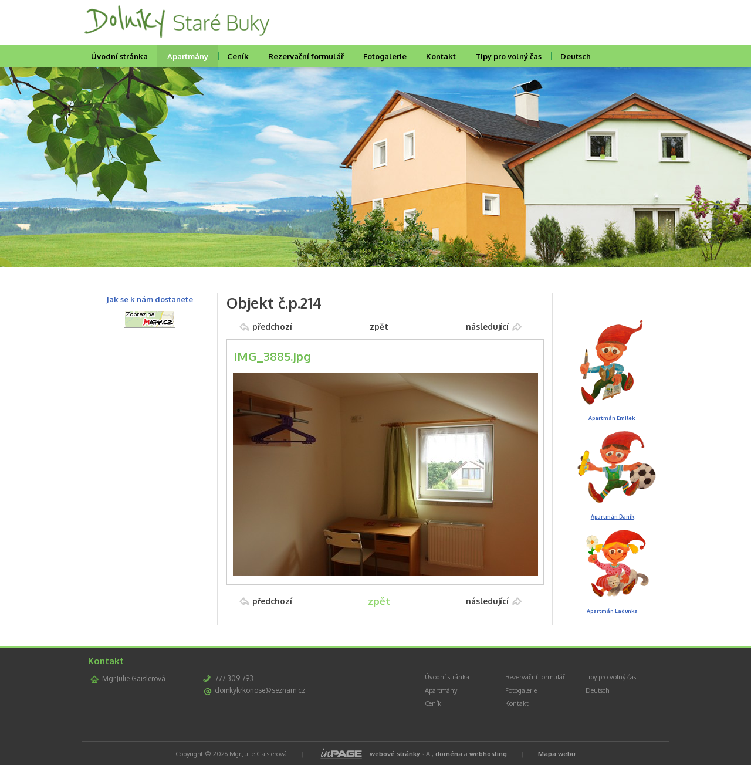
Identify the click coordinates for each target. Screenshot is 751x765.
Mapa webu (557, 754)
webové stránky (395, 754)
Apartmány (187, 56)
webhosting (488, 754)
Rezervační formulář (306, 56)
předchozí (272, 326)
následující (487, 326)
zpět (379, 326)
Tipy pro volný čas (508, 56)
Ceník (238, 56)
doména (448, 754)
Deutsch (575, 56)
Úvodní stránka (119, 56)
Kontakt (441, 56)
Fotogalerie (385, 56)
